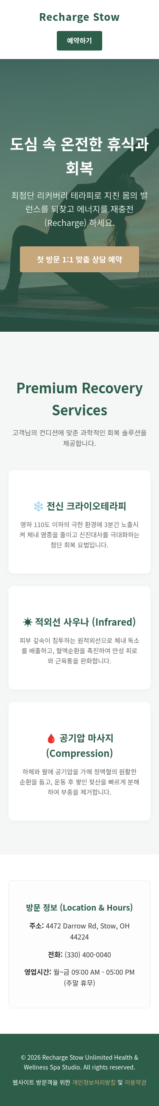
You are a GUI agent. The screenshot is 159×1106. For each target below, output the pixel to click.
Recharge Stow (79, 16)
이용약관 (136, 1082)
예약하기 (79, 40)
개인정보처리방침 (94, 1082)
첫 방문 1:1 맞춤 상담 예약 (79, 259)
